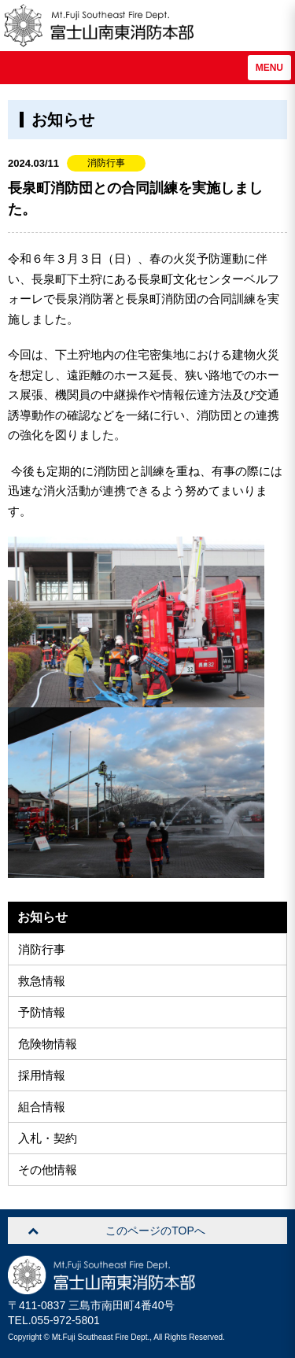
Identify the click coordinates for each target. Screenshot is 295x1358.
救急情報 (41, 980)
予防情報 (41, 1012)
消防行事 (41, 949)
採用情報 (41, 1075)
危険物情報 (47, 1043)
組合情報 (41, 1106)
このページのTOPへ (155, 1230)
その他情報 (47, 1169)
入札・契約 (47, 1138)
